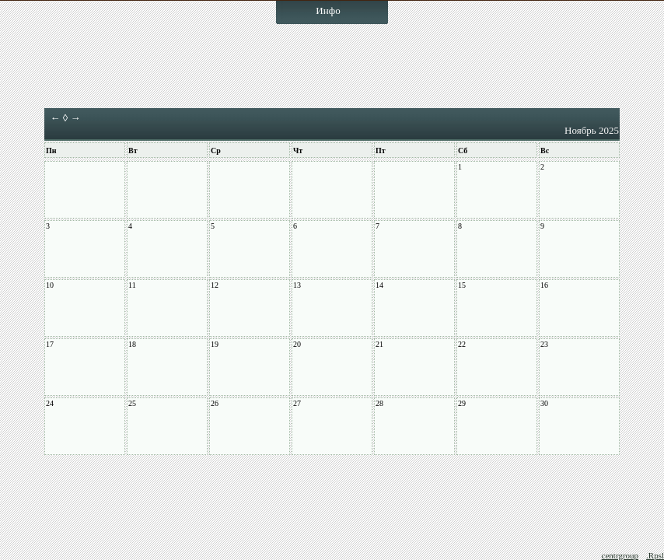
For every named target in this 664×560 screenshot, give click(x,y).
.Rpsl (655, 555)
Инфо (328, 10)
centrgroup (620, 555)
